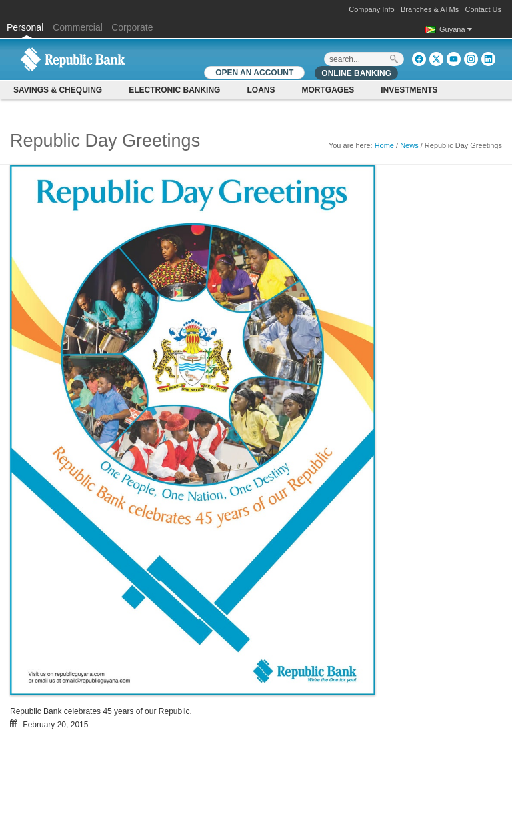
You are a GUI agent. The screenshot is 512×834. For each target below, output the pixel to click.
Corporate (132, 27)
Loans (261, 90)
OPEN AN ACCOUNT (254, 72)
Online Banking (356, 73)
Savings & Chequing (57, 90)
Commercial (78, 27)
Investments (409, 90)
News (409, 145)
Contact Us (483, 9)
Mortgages (327, 90)
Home (384, 145)
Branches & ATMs (430, 9)
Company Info (371, 9)
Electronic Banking (174, 90)
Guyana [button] (455, 29)
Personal (26, 27)
